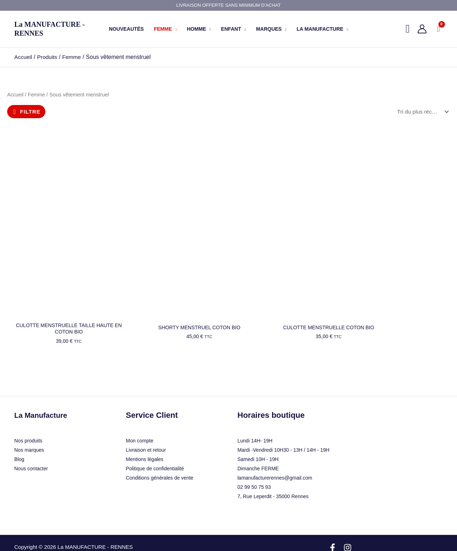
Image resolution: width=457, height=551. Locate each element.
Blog (19, 432)
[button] (174, 29)
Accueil (15, 94)
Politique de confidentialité (155, 442)
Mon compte (140, 414)
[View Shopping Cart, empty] (438, 29)
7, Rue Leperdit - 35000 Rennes (272, 470)
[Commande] (421, 111)
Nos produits (28, 414)
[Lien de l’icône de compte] (422, 29)
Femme (37, 94)
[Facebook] (332, 521)
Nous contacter (31, 442)
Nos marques (29, 423)
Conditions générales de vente (160, 451)
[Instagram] (347, 521)
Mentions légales (145, 433)
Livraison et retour (146, 423)
